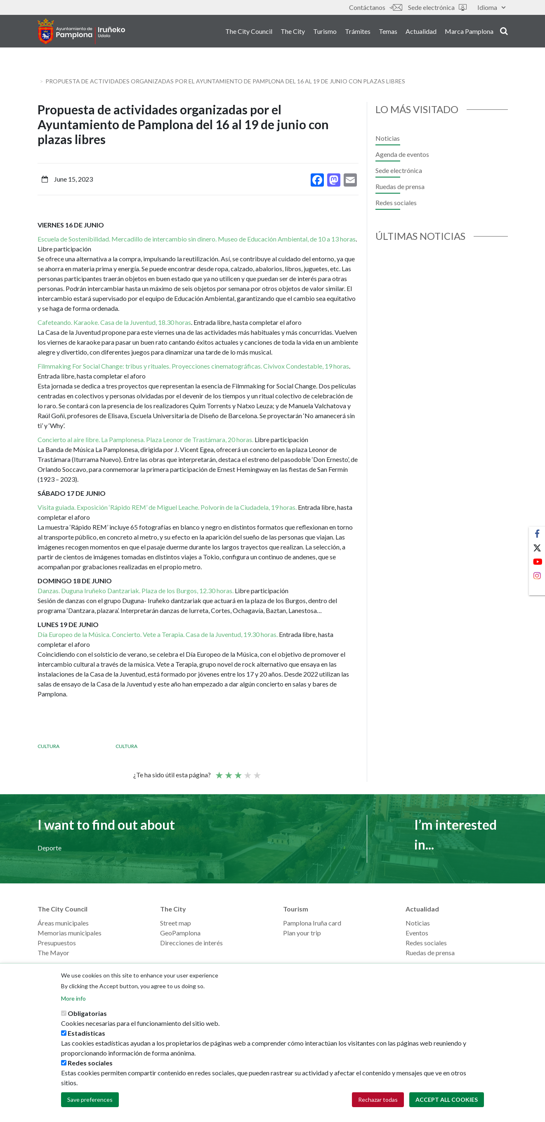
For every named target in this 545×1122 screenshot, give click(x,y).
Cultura (48, 746)
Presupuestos (57, 943)
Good (247, 771)
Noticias (387, 138)
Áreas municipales (63, 923)
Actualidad (421, 32)
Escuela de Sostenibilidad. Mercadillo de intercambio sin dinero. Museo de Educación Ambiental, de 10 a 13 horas (197, 239)
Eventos (417, 933)
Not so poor (228, 771)
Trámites (357, 32)
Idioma (491, 7)
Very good (256, 771)
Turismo (325, 32)
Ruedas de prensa (400, 186)
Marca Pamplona (469, 32)
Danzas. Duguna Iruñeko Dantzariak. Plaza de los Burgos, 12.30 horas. (136, 590)
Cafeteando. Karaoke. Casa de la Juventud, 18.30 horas (114, 322)
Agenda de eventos (402, 154)
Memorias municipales (69, 933)
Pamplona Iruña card (312, 923)
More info (73, 998)
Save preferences (90, 1099)
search (504, 32)
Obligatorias (87, 1013)
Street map (175, 923)
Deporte (49, 848)
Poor (218, 771)
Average (237, 771)
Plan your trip (302, 933)
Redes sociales (396, 202)
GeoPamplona (180, 933)
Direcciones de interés (191, 943)
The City (293, 32)
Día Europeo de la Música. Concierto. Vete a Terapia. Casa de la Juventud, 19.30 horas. (158, 634)
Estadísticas (86, 1033)
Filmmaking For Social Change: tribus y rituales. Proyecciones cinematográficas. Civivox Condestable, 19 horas (193, 366)
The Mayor (53, 952)
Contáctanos (375, 7)
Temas (388, 32)
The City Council (248, 32)
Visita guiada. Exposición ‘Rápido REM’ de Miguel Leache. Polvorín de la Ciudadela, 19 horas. (167, 507)
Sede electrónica (437, 7)
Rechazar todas (378, 1099)
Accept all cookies (446, 1099)
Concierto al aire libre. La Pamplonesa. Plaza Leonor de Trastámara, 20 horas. (146, 439)
